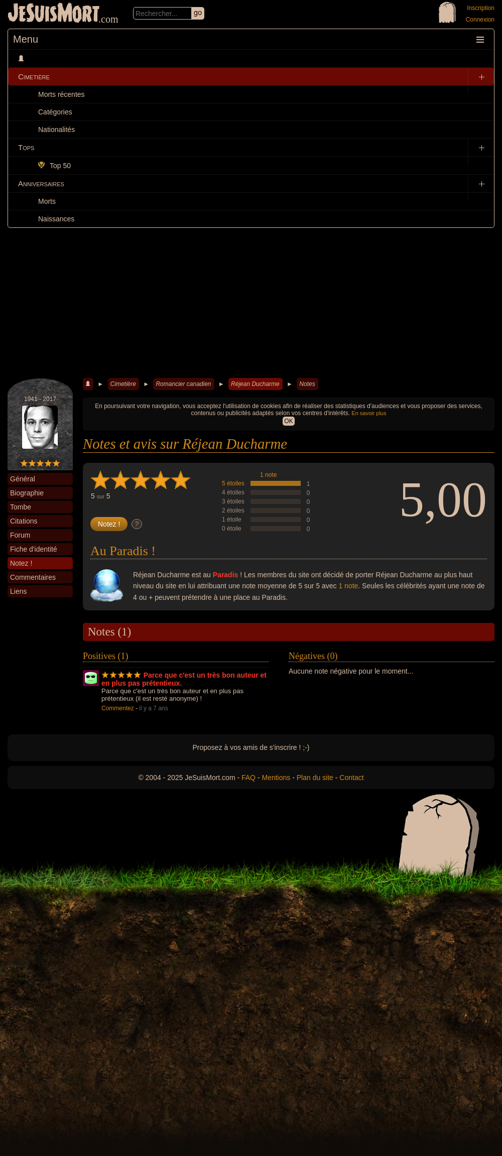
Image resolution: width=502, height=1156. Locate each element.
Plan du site (315, 778)
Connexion (480, 19)
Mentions (276, 778)
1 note (268, 474)
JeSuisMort (54, 14)
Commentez (117, 708)
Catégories (55, 112)
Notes (307, 384)
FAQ (248, 778)
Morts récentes (61, 94)
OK (288, 421)
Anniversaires (41, 183)
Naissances (56, 219)
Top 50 (54, 166)
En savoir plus (368, 413)
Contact (351, 778)
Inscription (480, 8)
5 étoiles (233, 483)
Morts (47, 201)
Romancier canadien (183, 384)
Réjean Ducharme (255, 384)
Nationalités (56, 129)
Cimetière (34, 76)
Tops (26, 147)
